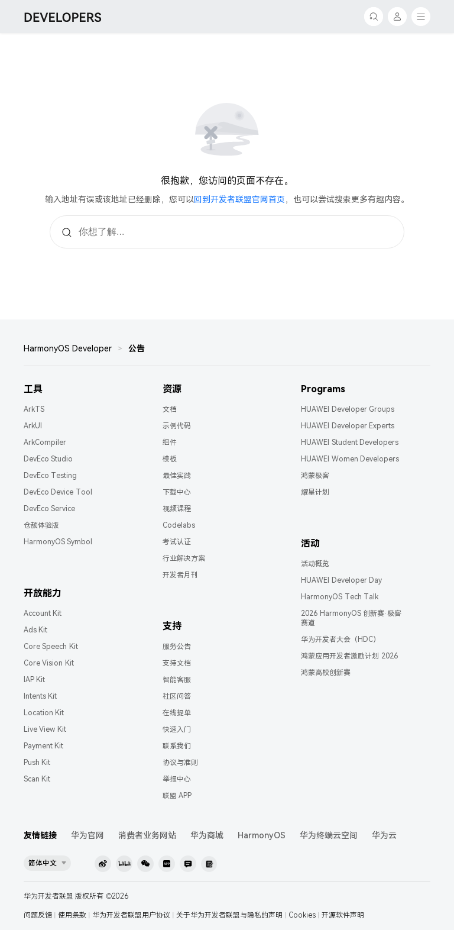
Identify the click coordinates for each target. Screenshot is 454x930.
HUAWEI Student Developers (349, 442)
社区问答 (177, 696)
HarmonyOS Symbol (58, 542)
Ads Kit (35, 630)
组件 (170, 442)
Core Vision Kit (49, 663)
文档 (170, 409)
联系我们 (177, 746)
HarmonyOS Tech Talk (339, 597)
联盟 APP (177, 796)
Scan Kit (37, 779)
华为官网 (87, 835)
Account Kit (42, 613)
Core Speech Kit (51, 646)
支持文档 (177, 663)
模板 (170, 459)
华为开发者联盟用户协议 (131, 915)
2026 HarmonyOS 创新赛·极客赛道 (351, 618)
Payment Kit (43, 746)
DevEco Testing (50, 476)
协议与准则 (180, 762)
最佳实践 (177, 476)
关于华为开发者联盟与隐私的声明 (229, 915)
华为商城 (206, 835)
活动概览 (315, 564)
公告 (136, 348)
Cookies (302, 915)
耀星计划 (315, 492)
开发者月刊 (180, 575)
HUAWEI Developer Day (341, 580)
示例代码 (177, 426)
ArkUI (33, 426)
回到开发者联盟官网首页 (239, 199)
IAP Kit (34, 680)
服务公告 (177, 646)
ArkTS (34, 409)
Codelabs (179, 525)
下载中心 (177, 492)
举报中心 (177, 779)
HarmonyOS (262, 835)
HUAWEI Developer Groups (347, 409)
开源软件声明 (343, 915)
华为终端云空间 (329, 835)
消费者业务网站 (147, 835)
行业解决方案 (184, 558)
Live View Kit (45, 729)
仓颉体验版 (41, 525)
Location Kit (44, 713)
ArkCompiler (45, 442)
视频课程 (177, 509)
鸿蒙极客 (315, 476)
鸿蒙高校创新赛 (326, 673)
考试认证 (177, 542)
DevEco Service (49, 509)
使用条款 (72, 915)
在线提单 (177, 713)
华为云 (384, 835)
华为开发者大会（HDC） (340, 639)
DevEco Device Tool (58, 492)
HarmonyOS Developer (68, 348)
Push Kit (37, 762)
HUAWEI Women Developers (350, 459)
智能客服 (177, 680)
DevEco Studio (48, 459)
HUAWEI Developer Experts (347, 426)
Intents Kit (40, 696)
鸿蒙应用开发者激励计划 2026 (349, 656)
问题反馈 (38, 915)
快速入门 (177, 729)
